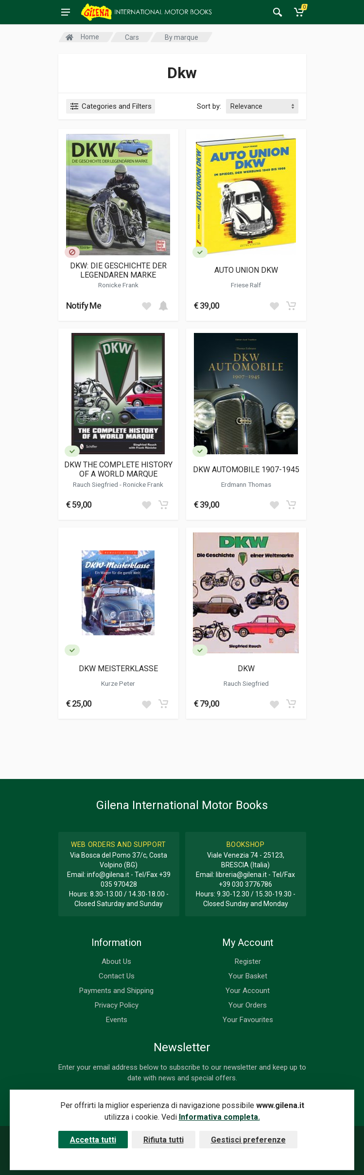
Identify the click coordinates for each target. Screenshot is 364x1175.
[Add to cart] (163, 305)
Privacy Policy (117, 1005)
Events (116, 1019)
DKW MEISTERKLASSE (118, 668)
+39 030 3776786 (245, 884)
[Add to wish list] (146, 306)
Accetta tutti (93, 1139)
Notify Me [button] (84, 305)
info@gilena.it (108, 874)
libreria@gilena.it (241, 874)
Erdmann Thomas (246, 484)
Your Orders (247, 1005)
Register (248, 961)
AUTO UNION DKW (246, 270)
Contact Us (117, 976)
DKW (246, 668)
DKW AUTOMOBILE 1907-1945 (246, 469)
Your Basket (247, 976)
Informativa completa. (219, 1117)
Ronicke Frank (118, 285)
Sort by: (209, 106)
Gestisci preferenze (248, 1139)
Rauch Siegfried (96, 484)
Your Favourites (248, 1019)
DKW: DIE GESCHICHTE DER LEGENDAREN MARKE (118, 270)
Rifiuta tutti (163, 1139)
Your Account (247, 990)
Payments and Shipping (116, 990)
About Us (116, 961)
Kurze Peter (118, 683)
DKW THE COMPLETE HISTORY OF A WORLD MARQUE (118, 469)
